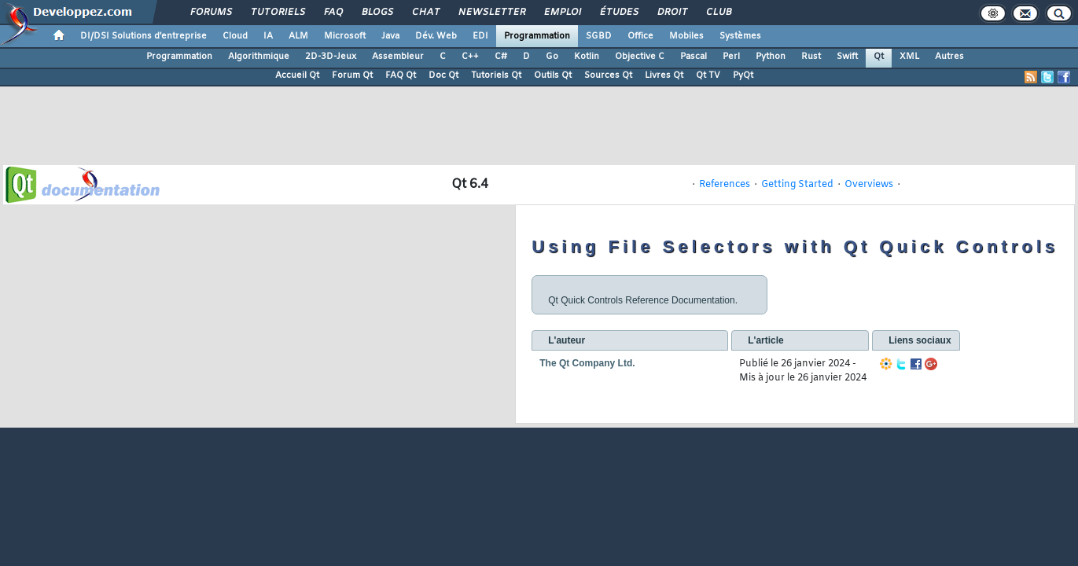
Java (390, 36)
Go (552, 56)
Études (618, 12)
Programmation (537, 36)
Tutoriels (277, 12)
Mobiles (686, 36)
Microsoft (345, 36)
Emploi (562, 12)
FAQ (333, 12)
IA (268, 36)
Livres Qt (664, 75)
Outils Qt (553, 75)
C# (501, 56)
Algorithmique (258, 56)
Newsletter (491, 12)
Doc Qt (443, 75)
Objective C (639, 56)
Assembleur (398, 56)
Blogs (376, 12)
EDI (480, 36)
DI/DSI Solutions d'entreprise (143, 36)
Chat (425, 12)
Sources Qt (608, 75)
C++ (470, 56)
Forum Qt (352, 75)
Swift (847, 56)
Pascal (693, 56)
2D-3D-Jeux (330, 56)
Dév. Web (436, 36)
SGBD (599, 36)
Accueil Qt (297, 75)
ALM (298, 36)
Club (718, 12)
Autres (949, 56)
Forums (210, 12)
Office (640, 36)
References (724, 184)
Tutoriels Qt (496, 75)
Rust (811, 56)
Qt (879, 56)
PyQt (743, 75)
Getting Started (797, 184)
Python (771, 56)
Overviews (868, 184)
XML (909, 56)
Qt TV (708, 75)
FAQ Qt (400, 75)
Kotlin (586, 56)
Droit (671, 12)
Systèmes (740, 36)
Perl (731, 56)
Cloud (235, 36)
